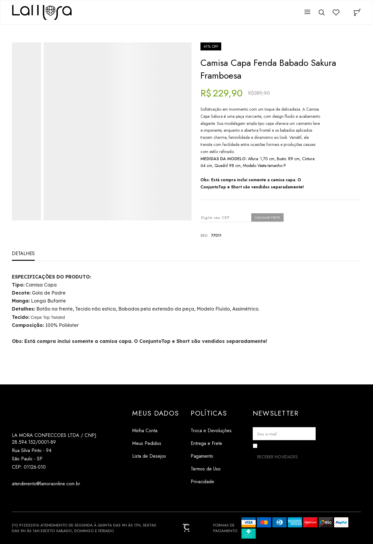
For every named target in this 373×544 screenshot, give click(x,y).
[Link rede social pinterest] (39, 498)
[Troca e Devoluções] (211, 430)
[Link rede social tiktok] (27, 498)
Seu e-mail (267, 434)
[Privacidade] (211, 481)
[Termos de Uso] (211, 468)
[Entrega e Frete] (211, 443)
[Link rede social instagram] (15, 498)
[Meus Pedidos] (155, 443)
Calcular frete (267, 217)
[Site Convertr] (186, 528)
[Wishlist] (335, 12)
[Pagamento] (211, 456)
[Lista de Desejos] (155, 456)
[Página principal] (42, 12)
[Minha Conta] (155, 430)
